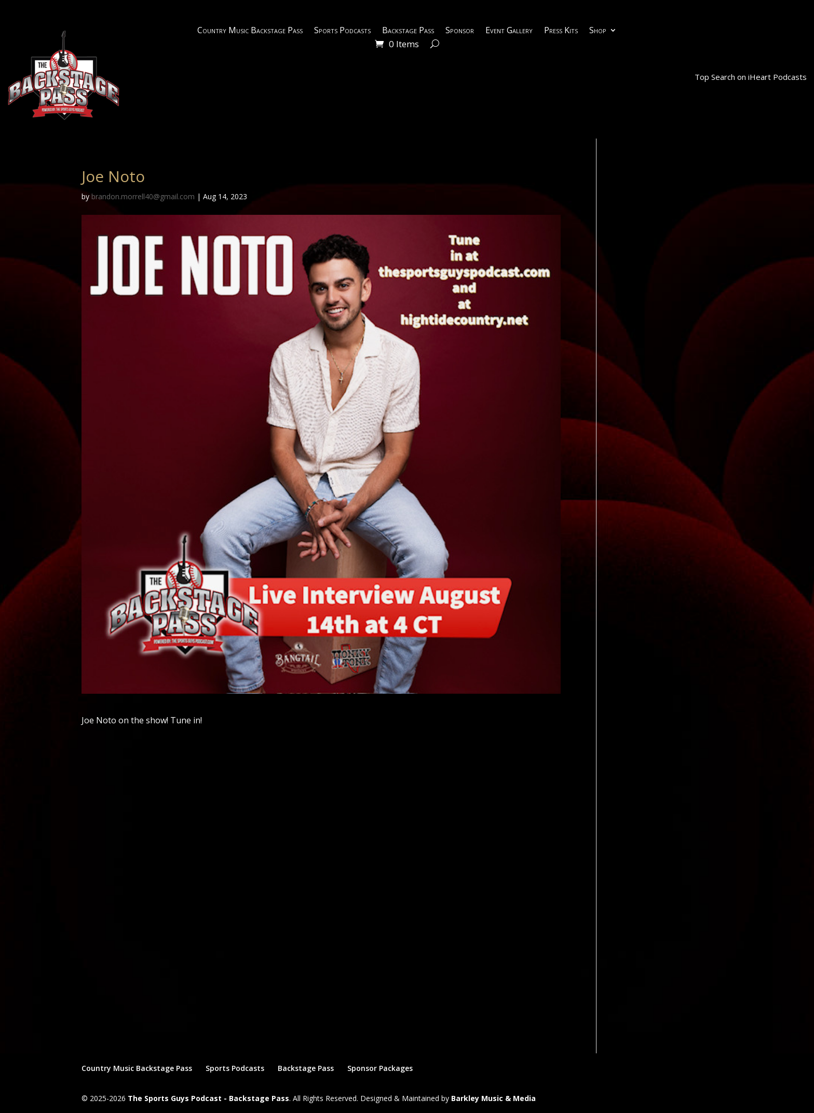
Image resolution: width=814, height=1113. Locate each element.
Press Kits (561, 31)
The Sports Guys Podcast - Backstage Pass (208, 1098)
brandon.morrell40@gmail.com (143, 196)
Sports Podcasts (342, 31)
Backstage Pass (408, 31)
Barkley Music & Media (493, 1098)
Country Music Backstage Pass (250, 31)
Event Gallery (509, 31)
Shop (597, 31)
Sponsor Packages (380, 1068)
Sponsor (459, 31)
